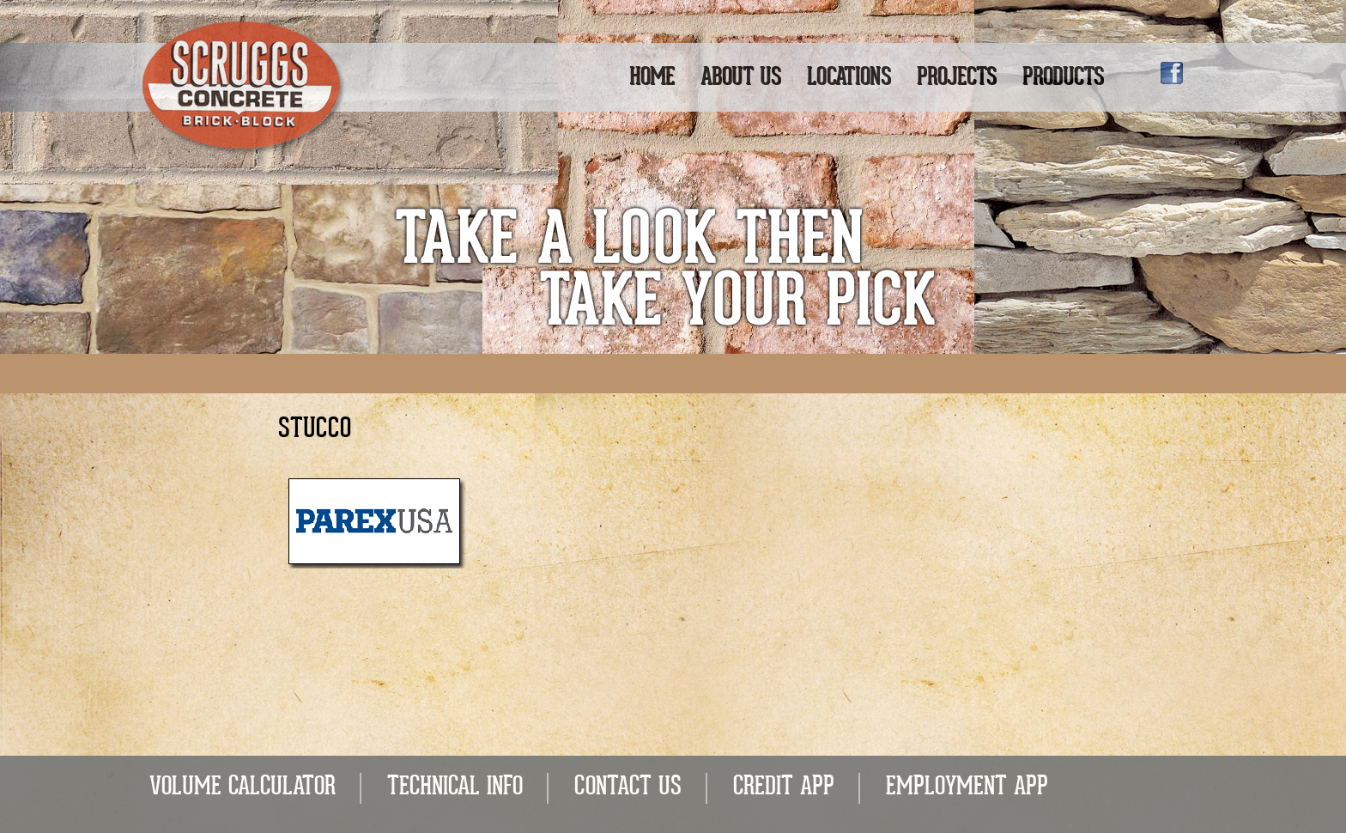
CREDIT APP (783, 788)
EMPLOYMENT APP (967, 788)
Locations (849, 78)
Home (652, 78)
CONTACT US (628, 788)
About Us (740, 78)
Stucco (314, 430)
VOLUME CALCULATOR (242, 788)
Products (1063, 78)
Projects (957, 78)
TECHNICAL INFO (455, 788)
